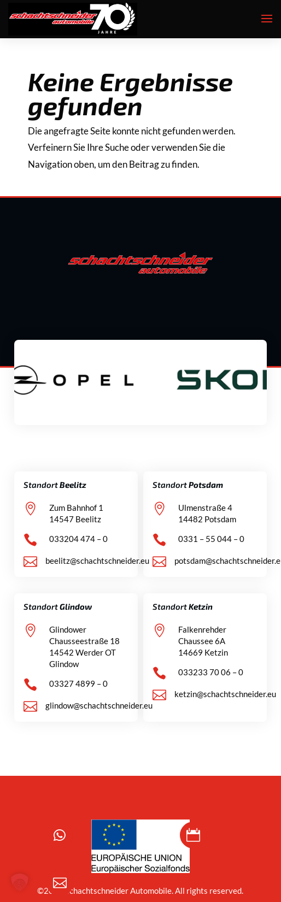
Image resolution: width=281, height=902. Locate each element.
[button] (19, 882)
